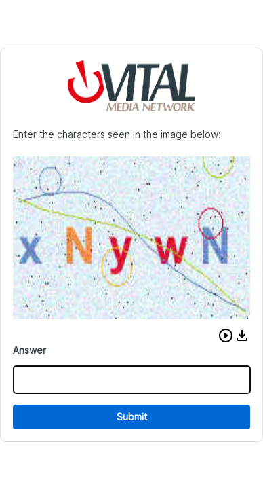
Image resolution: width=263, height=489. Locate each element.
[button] (226, 335)
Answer (29, 350)
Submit (132, 416)
